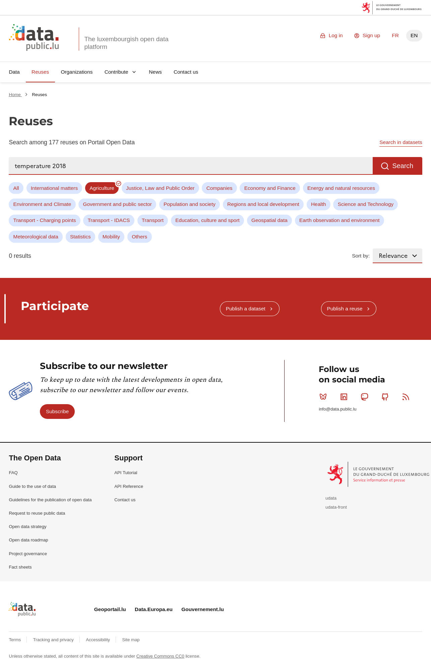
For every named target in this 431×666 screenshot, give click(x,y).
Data (14, 72)
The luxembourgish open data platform (126, 42)
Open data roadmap (28, 539)
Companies (219, 188)
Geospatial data (269, 220)
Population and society (190, 204)
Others (139, 236)
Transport (153, 220)
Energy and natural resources (341, 188)
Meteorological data (35, 236)
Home (15, 94)
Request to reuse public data (37, 513)
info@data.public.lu (337, 409)
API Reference (128, 486)
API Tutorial (125, 472)
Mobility (111, 236)
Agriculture (101, 188)
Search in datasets (400, 142)
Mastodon (366, 396)
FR (395, 35)
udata (330, 498)
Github (386, 396)
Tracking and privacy (54, 639)
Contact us (186, 72)
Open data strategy (27, 526)
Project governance (28, 553)
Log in (336, 35)
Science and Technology (366, 204)
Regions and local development (263, 204)
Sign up (371, 35)
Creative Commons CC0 (160, 656)
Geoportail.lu (110, 609)
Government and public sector (117, 204)
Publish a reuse (344, 308)
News (155, 72)
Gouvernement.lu (202, 609)
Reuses (40, 72)
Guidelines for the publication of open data (50, 499)
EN (414, 35)
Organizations (77, 72)
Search (402, 165)
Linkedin (345, 396)
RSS (407, 396)
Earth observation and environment (339, 220)
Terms (15, 639)
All (16, 188)
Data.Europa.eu (154, 609)
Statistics (80, 236)
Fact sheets (20, 567)
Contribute (116, 72)
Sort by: (361, 255)
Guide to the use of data (32, 486)
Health (318, 204)
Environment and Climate (42, 204)
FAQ (13, 472)
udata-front (336, 507)
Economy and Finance (270, 188)
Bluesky (324, 396)
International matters (54, 188)
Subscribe (57, 411)
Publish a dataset (245, 308)
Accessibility (98, 639)
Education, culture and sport (207, 220)
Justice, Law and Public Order (160, 188)
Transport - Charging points (44, 220)
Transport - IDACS (109, 220)
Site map (131, 639)
